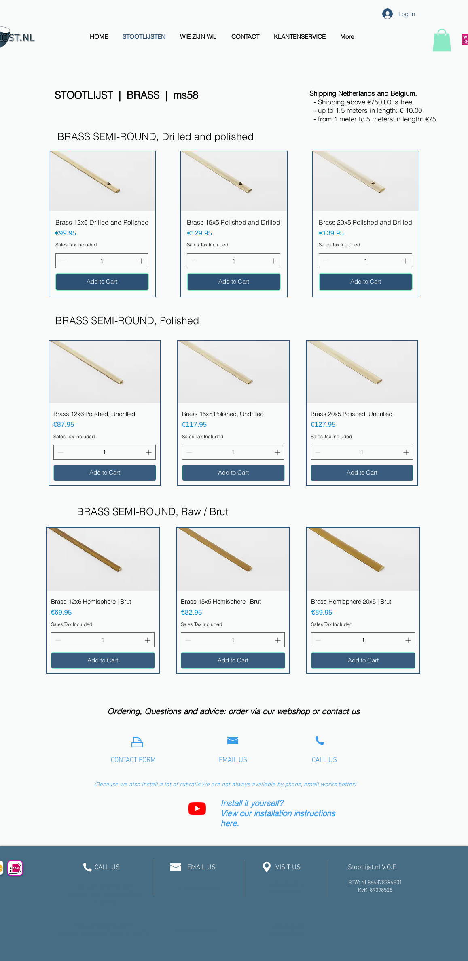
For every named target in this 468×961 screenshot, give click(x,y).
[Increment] (142, 261)
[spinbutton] (102, 261)
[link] (441, 40)
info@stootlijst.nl (199, 888)
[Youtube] (197, 808)
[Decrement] (62, 261)
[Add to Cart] (102, 282)
